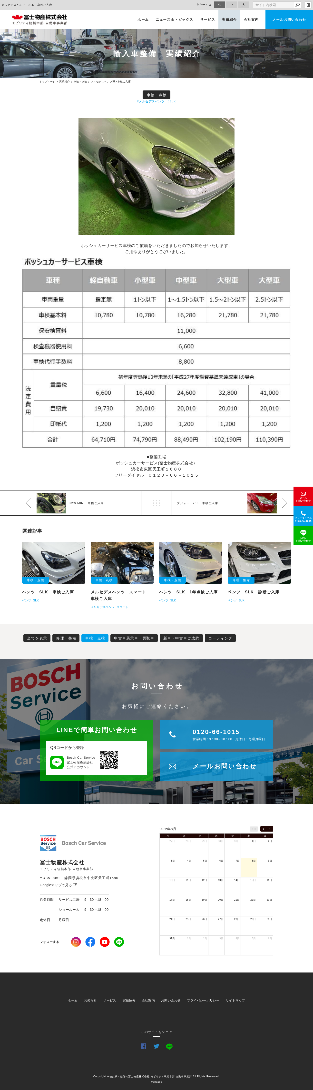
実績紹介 (229, 19)
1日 (254, 841)
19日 (204, 899)
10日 (172, 880)
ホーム (143, 19)
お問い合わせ (171, 1000)
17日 (172, 899)
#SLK (172, 101)
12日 (204, 880)
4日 (189, 860)
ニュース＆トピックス (174, 19)
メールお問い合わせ (289, 19)
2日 (270, 841)
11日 (188, 880)
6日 (221, 860)
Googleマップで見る (58, 885)
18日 (188, 899)
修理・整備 (66, 638)
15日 (253, 880)
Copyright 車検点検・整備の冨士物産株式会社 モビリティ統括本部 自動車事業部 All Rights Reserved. (156, 1076)
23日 (269, 899)
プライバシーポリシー (203, 1000)
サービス (207, 19)
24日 (172, 919)
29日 (204, 841)
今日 (253, 829)
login (308, 4)
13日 (220, 880)
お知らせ (90, 1000)
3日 (173, 860)
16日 (269, 880)
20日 (220, 899)
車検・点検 (157, 95)
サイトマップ (235, 1000)
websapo (156, 1081)
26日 (204, 919)
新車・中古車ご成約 (181, 638)
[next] (270, 829)
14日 (237, 880)
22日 (253, 899)
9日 (270, 860)
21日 (237, 899)
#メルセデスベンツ (151, 101)
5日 (205, 860)
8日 (254, 860)
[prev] (263, 829)
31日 (237, 841)
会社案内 (251, 19)
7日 (237, 860)
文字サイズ (204, 5)
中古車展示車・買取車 (134, 638)
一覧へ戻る (156, 503)
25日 (188, 919)
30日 (220, 841)
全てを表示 (37, 638)
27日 (172, 841)
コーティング (220, 638)
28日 (188, 841)
